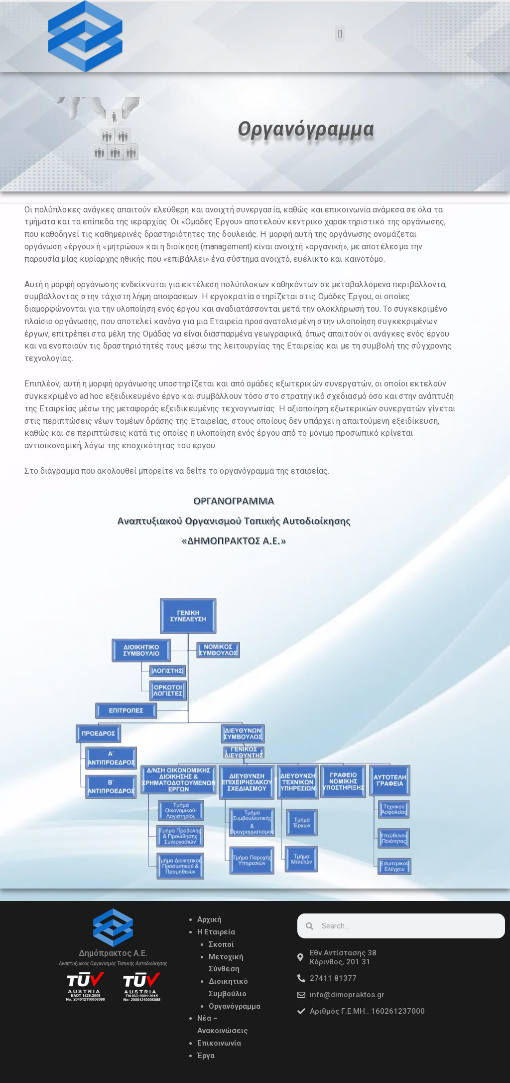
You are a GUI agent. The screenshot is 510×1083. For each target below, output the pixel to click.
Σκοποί (221, 941)
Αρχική (209, 917)
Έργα (206, 1053)
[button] (340, 33)
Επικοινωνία (219, 1040)
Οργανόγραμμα (235, 1003)
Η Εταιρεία (216, 929)
